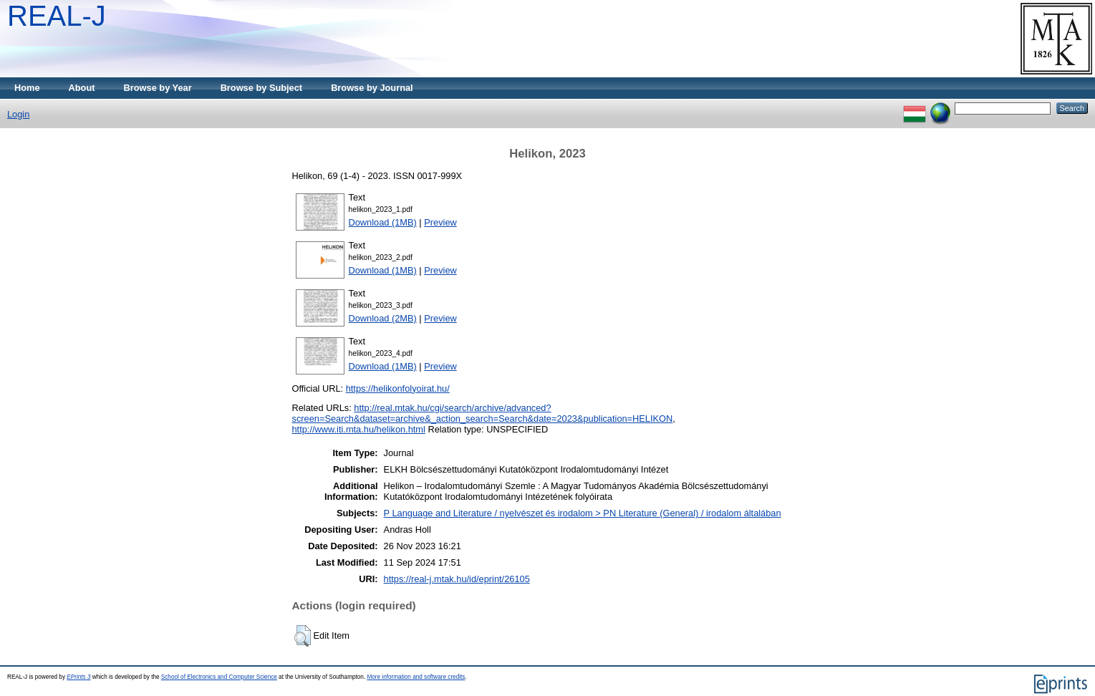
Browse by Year (158, 87)
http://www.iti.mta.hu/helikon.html (358, 429)
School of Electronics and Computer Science (219, 677)
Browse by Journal (372, 87)
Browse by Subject (262, 87)
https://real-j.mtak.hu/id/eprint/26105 (457, 579)
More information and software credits (416, 677)
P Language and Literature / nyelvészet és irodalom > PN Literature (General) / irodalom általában (582, 513)
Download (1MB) (383, 222)
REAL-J (56, 16)
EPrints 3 (78, 677)
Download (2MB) (383, 318)
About (82, 87)
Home (27, 87)
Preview (440, 222)
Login (18, 114)
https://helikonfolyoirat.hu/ (398, 388)
